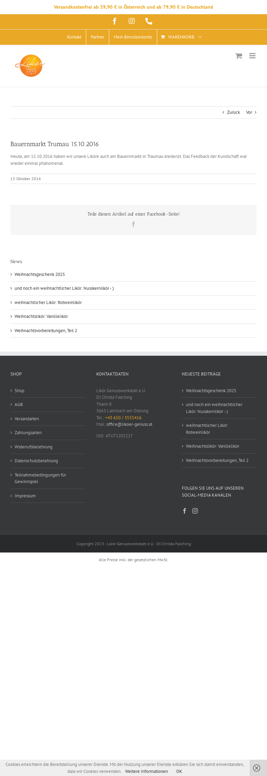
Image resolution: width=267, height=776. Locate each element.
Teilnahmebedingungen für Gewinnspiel (40, 478)
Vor (249, 112)
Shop (19, 391)
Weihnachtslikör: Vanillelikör (41, 316)
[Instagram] (195, 511)
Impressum (25, 496)
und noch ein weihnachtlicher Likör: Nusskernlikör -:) (64, 288)
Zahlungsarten (28, 433)
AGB (19, 404)
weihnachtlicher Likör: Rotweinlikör (48, 302)
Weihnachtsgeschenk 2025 (40, 274)
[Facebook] (184, 511)
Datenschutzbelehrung (36, 461)
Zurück (233, 112)
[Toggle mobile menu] (253, 55)
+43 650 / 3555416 (123, 418)
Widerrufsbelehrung (33, 447)
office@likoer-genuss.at (129, 424)
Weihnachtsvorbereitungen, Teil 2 (46, 331)
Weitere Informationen (146, 771)
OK (179, 771)
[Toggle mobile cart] (238, 55)
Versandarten (27, 419)
